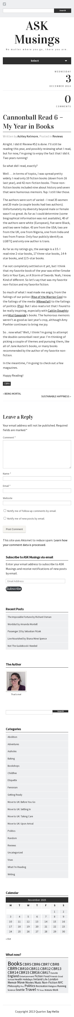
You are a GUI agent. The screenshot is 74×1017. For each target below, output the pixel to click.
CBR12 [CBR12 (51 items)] (45, 968)
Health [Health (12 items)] (18, 979)
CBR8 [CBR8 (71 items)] (54, 964)
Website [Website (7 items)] (48, 989)
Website (7, 498)
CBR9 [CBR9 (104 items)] (12, 968)
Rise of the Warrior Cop (47, 297)
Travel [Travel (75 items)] (30, 989)
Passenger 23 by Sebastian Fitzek (24, 631)
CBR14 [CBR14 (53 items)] (13, 972)
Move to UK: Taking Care (20, 816)
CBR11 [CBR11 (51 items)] (34, 968)
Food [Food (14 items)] (46, 976)
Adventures (13, 744)
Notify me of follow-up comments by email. (31, 511)
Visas (10, 859)
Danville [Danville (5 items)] (54, 973)
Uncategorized (15, 852)
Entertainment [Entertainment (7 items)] (27, 976)
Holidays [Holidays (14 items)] (28, 979)
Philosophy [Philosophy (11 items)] (14, 986)
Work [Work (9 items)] (55, 990)
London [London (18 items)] (53, 979)
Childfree (12, 773)
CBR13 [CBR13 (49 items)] (56, 968)
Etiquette (12, 780)
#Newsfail (43, 301)
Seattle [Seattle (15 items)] (20, 990)
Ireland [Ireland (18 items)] (37, 979)
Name (7, 473)
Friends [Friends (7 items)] (53, 976)
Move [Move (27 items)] (21, 982)
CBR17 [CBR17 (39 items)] (45, 972)
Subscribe (13, 589)
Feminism (13, 787)
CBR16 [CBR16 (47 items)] (35, 972)
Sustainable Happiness (55, 396)
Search (62, 10)
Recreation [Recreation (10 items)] (42, 986)
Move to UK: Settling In (19, 809)
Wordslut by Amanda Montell (22, 624)
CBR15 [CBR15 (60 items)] (24, 972)
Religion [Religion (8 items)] (52, 986)
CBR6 (7, 383)
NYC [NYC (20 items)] (60, 982)
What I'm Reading (17, 867)
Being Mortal (13, 393)
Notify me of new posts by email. (26, 518)
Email (7, 486)
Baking (11, 758)
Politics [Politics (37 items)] (29, 986)
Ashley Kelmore (27, 136)
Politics (11, 831)
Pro (20, 306)
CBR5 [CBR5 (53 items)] (27, 964)
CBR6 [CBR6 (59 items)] (36, 964)
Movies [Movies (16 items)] (29, 982)
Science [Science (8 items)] (11, 989)
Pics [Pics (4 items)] (22, 986)
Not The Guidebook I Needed (22, 646)
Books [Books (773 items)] (15, 963)
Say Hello (53, 1011)
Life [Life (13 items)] (45, 979)
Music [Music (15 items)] (37, 982)
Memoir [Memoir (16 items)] (12, 982)
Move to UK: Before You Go (21, 802)
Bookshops (13, 765)
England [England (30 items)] (13, 976)
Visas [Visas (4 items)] (42, 990)
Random (12, 838)
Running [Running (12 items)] (61, 986)
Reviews (57, 136)
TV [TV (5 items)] (38, 990)
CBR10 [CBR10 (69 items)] (23, 968)
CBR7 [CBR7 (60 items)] (45, 964)
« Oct (8, 938)
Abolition (12, 737)
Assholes (12, 751)
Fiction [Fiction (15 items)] (39, 976)
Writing (11, 874)
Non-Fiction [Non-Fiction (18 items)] (49, 982)
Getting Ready (15, 794)
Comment (9, 437)
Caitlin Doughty (58, 310)
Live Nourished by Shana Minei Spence (27, 638)
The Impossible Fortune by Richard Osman (29, 617)
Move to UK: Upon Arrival (20, 823)
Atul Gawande (17, 315)
